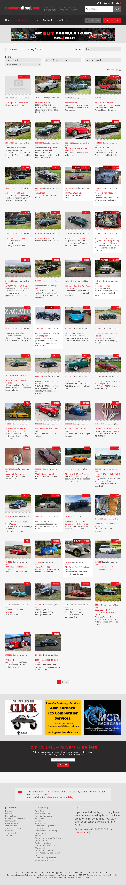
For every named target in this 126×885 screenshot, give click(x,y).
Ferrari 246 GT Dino (73, 610)
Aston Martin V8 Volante (15, 238)
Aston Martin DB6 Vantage (105, 103)
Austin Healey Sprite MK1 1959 (77, 238)
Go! (117, 9)
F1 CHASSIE (9, 660)
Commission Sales (13, 821)
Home (8, 20)
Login (106, 3)
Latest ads (93, 20)
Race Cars (39, 811)
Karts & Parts (41, 833)
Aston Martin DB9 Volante (16, 148)
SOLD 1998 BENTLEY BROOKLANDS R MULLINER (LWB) (105, 612)
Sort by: (78, 49)
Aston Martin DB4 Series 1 (45, 238)
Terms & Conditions (13, 828)
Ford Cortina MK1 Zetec (74, 381)
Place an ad (112, 20)
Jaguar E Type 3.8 (42, 610)
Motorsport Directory (44, 850)
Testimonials (11, 826)
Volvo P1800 (40, 193)
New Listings (11, 816)
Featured (9, 813)
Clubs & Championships (45, 858)
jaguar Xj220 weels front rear (17, 474)
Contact (47, 20)
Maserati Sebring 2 (102, 286)
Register (116, 3)
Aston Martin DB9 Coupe (104, 148)
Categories (22, 20)
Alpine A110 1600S (42, 567)
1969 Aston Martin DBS (74, 193)
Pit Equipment (41, 823)
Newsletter (62, 20)
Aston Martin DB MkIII (44, 103)
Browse (8, 811)
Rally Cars (39, 818)
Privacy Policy (11, 823)
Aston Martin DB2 (72, 103)
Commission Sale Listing (46, 831)
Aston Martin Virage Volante (46, 148)
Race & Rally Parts (43, 813)
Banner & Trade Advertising (17, 818)
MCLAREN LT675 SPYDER (74, 333)
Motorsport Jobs (42, 840)
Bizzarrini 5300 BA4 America (77, 474)
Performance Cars (43, 843)
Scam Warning (11, 833)
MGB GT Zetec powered (44, 474)
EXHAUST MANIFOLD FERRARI (107, 429)
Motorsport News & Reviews (48, 838)
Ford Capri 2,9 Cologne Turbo (16, 103)
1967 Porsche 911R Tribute (45, 522)
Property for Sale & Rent (46, 860)
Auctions (39, 836)
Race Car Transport (43, 816)
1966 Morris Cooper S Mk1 (105, 567)
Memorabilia (41, 848)
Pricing (35, 20)
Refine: (8, 57)
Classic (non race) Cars (45, 845)
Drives (38, 821)
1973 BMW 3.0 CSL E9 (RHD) (16, 286)
